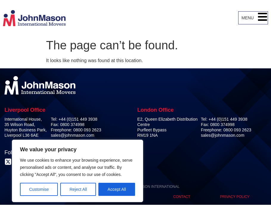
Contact (181, 197)
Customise (39, 189)
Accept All (117, 189)
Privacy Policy (235, 197)
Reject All (78, 189)
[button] (262, 18)
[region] (77, 171)
